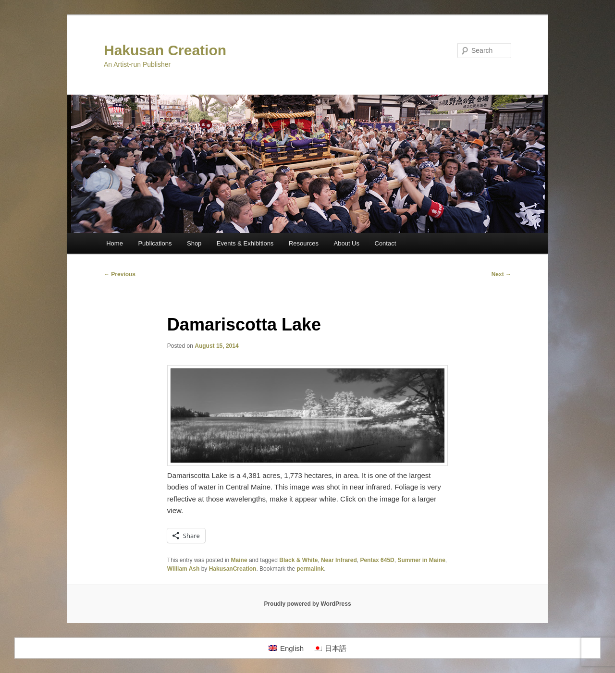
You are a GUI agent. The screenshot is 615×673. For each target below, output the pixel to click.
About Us (346, 243)
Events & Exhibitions (245, 243)
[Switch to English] (286, 648)
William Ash (183, 568)
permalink (310, 568)
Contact (385, 243)
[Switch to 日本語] (329, 648)
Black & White (298, 560)
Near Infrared (339, 560)
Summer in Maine (421, 560)
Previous (119, 274)
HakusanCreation (233, 568)
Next (501, 274)
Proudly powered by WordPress (307, 603)
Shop (194, 243)
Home (114, 243)
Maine (239, 560)
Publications (155, 243)
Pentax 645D (377, 560)
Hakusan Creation (165, 50)
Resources (304, 243)
